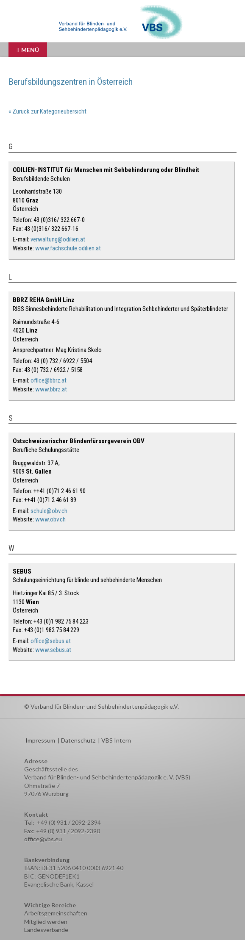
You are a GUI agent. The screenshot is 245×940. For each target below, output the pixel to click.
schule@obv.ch (49, 511)
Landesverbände (46, 929)
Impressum (40, 740)
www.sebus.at (53, 650)
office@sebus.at (51, 641)
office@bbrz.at (49, 380)
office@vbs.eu (43, 839)
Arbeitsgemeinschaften (55, 913)
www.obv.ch (50, 519)
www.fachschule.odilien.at (68, 248)
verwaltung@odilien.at (58, 239)
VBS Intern (116, 740)
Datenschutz (78, 740)
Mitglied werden (45, 921)
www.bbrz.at (51, 389)
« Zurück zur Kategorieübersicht (47, 111)
